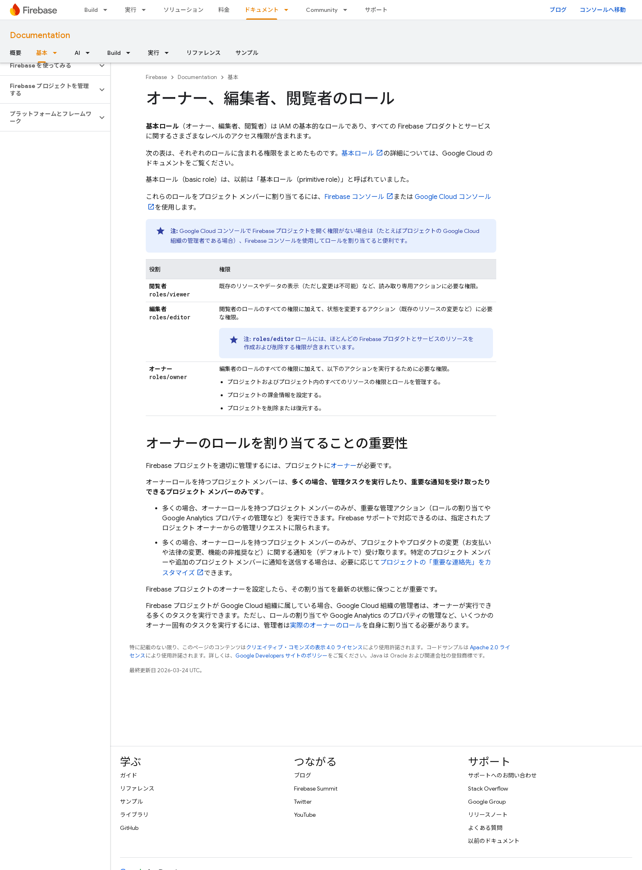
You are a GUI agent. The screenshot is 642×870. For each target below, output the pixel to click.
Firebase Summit (315, 788)
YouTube (305, 814)
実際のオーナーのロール (326, 625)
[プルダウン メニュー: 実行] (146, 10)
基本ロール (357, 153)
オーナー (343, 466)
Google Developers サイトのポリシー (281, 655)
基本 (233, 77)
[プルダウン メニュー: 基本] (57, 53)
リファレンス (203, 52)
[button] (48, 65)
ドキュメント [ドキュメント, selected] (261, 10)
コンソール (354, 197)
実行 (130, 10)
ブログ (558, 10)
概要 (15, 52)
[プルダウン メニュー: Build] (108, 10)
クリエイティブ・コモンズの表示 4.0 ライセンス (304, 647)
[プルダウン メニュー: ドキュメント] (288, 10)
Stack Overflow (488, 788)
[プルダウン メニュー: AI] (90, 53)
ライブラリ (134, 814)
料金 (224, 10)
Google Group (487, 801)
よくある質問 (485, 828)
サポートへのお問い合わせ (502, 775)
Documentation (40, 35)
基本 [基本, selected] (41, 52)
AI (77, 52)
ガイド (128, 775)
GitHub (129, 828)
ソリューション (183, 10)
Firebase (156, 77)
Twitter (303, 801)
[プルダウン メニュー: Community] (347, 10)
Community (322, 10)
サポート (376, 10)
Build (91, 10)
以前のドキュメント (494, 841)
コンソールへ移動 (603, 10)
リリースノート (488, 814)
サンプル (246, 52)
